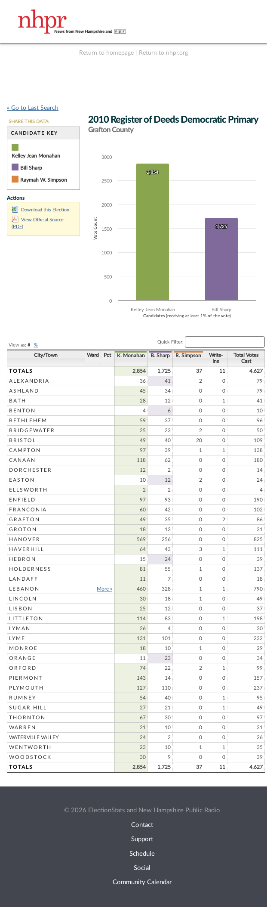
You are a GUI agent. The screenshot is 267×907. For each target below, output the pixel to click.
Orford (23, 668)
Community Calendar (142, 882)
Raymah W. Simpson (43, 180)
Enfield (22, 499)
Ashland (24, 390)
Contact (142, 825)
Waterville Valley (33, 737)
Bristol (22, 440)
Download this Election (40, 209)
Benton (22, 410)
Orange (22, 658)
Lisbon (21, 608)
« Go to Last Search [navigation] (32, 108)
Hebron (22, 559)
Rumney (22, 697)
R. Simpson (188, 355)
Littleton (26, 618)
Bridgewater (32, 430)
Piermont (26, 678)
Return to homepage (106, 53)
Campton (25, 450)
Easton (22, 480)
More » (104, 588)
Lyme (17, 638)
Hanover (24, 539)
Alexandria (29, 381)
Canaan (22, 460)
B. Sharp (160, 355)
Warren (22, 727)
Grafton (24, 519)
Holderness (30, 569)
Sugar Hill (28, 707)
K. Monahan (131, 355)
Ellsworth (28, 489)
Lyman (20, 628)
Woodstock (30, 757)
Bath (17, 400)
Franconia (28, 509)
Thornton (27, 717)
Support (142, 839)
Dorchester (30, 470)
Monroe (23, 648)
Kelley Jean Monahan (36, 155)
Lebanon (24, 588)
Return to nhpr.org (163, 53)
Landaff (23, 579)
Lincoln (23, 598)
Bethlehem (28, 420)
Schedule (142, 854)
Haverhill (26, 549)
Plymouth (26, 687)
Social (142, 868)
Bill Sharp (31, 167)
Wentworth (30, 747)
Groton (23, 529)
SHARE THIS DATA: (29, 121)
